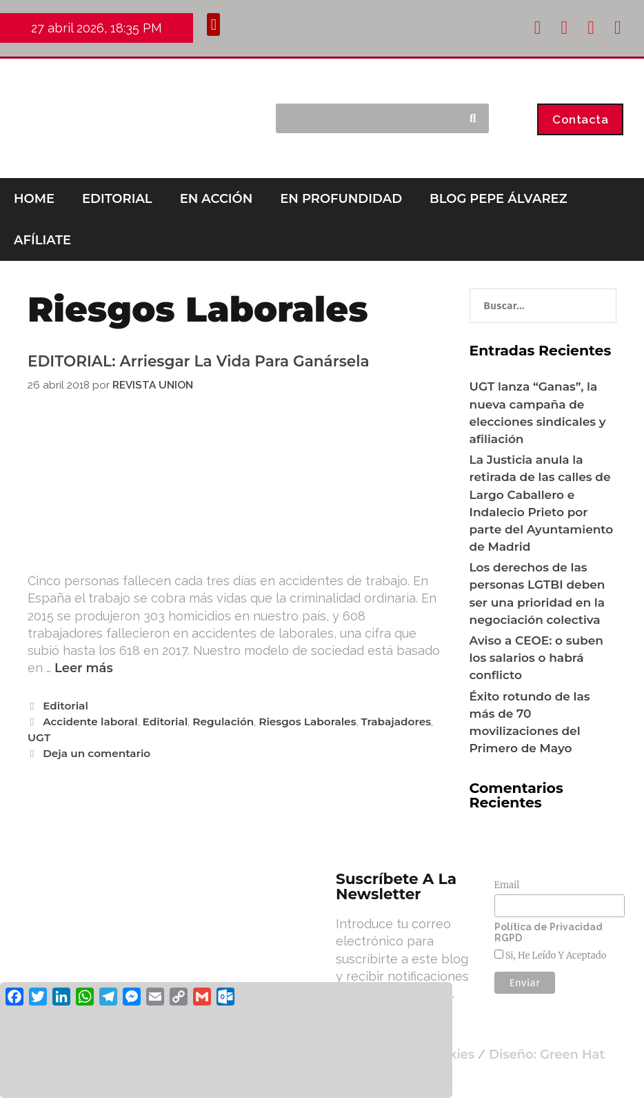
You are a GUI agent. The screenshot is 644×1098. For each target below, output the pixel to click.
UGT (39, 737)
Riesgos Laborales (307, 721)
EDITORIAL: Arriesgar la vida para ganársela (199, 361)
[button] (213, 24)
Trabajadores (396, 721)
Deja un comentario (96, 753)
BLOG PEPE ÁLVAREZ (498, 198)
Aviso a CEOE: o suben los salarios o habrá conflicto (536, 658)
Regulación (223, 721)
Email (507, 885)
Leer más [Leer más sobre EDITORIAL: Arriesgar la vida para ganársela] (83, 668)
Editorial (65, 705)
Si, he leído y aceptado (555, 955)
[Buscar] (472, 119)
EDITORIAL (117, 198)
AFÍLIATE (42, 240)
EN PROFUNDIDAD (341, 198)
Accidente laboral (90, 721)
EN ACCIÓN (216, 198)
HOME (34, 198)
